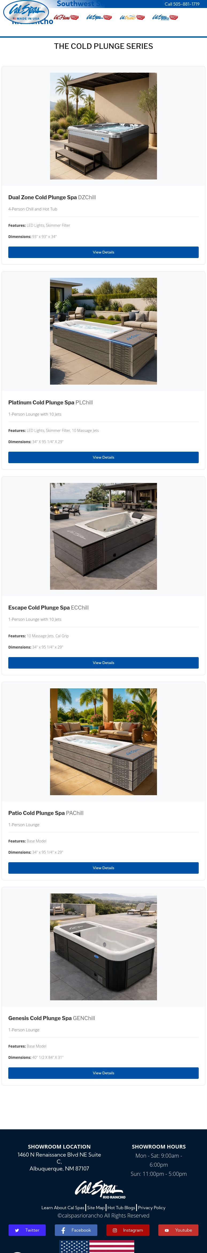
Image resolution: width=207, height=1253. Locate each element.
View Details (103, 252)
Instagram (128, 1230)
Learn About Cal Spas (62, 1207)
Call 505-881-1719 (182, 4)
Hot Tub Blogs (121, 1207)
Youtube (178, 1230)
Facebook (76, 1230)
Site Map (96, 1207)
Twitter (27, 1230)
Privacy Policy (152, 1207)
